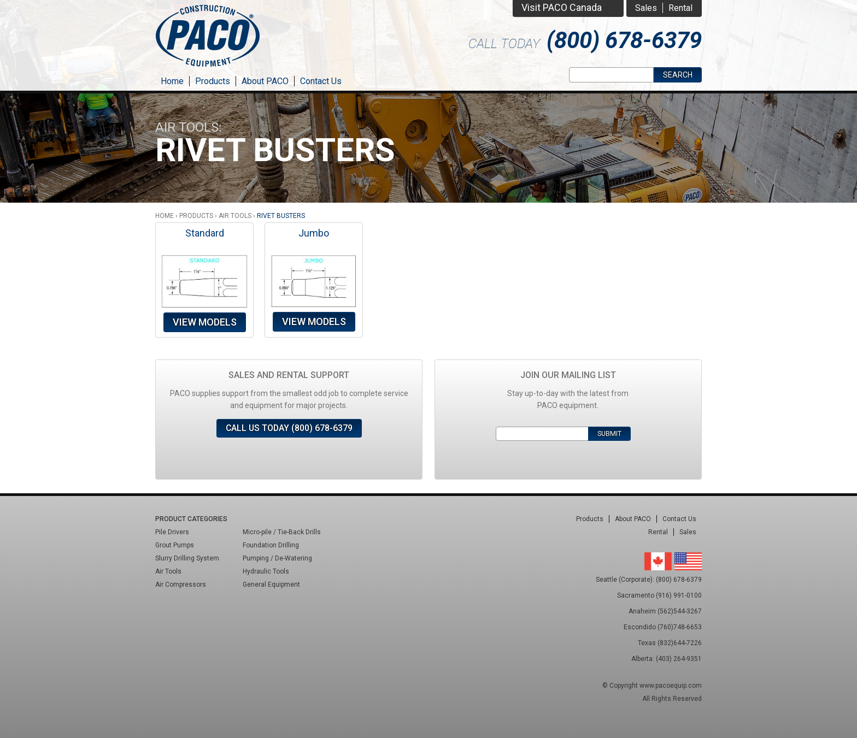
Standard (204, 233)
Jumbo (313, 233)
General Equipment (271, 584)
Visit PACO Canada (561, 7)
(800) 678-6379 (624, 40)
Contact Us (321, 81)
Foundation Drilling (271, 545)
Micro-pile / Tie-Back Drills (282, 532)
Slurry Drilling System (187, 558)
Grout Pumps (174, 545)
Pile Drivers (172, 532)
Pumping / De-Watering (277, 558)
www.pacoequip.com (670, 685)
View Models (205, 322)
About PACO (265, 81)
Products (212, 81)
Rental (680, 8)
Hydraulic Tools (266, 571)
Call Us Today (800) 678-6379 (289, 428)
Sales (646, 8)
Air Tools (235, 216)
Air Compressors (180, 584)
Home (172, 81)
